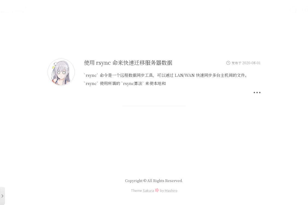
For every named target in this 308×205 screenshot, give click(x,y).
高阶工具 (264, 10)
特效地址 (99, 22)
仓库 (163, 22)
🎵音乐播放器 (190, 10)
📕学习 (218, 10)
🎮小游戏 (289, 10)
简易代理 (129, 10)
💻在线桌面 (101, 10)
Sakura (148, 190)
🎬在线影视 (157, 10)
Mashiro (171, 190)
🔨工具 (240, 10)
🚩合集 (122, 22)
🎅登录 (144, 22)
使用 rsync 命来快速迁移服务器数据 (128, 62)
